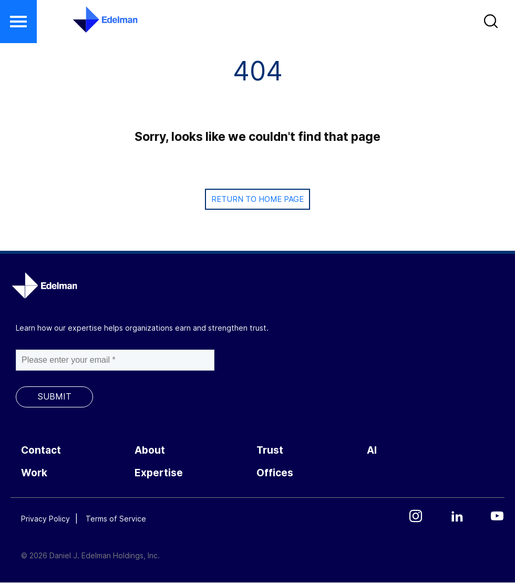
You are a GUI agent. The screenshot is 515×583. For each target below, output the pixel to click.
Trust (269, 450)
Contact (41, 450)
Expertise (159, 473)
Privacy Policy (45, 518)
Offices (274, 473)
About (150, 450)
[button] (492, 23)
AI (372, 450)
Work (34, 473)
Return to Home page (257, 199)
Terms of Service (116, 518)
